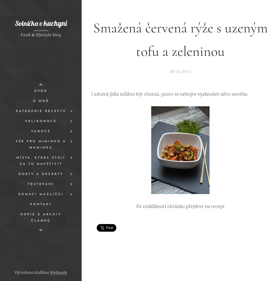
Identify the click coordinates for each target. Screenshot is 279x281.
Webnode (58, 272)
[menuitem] (41, 91)
